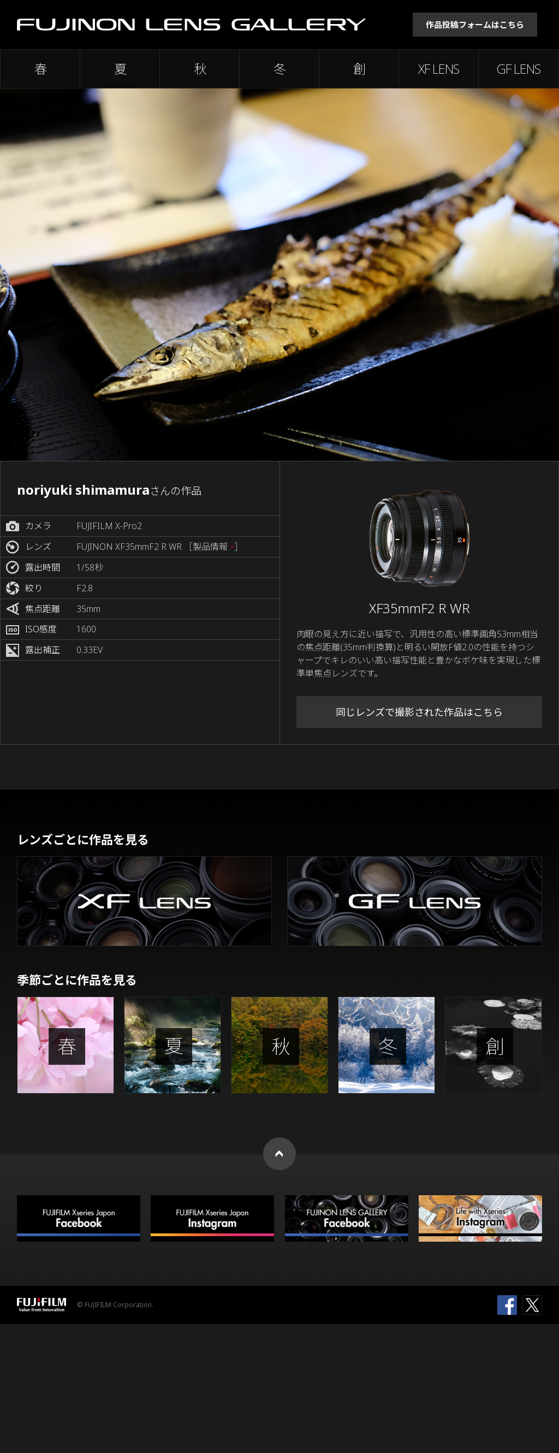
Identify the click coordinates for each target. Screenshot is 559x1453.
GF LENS (518, 69)
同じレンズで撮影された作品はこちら (419, 712)
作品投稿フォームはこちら (475, 24)
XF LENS (438, 69)
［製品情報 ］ (213, 547)
